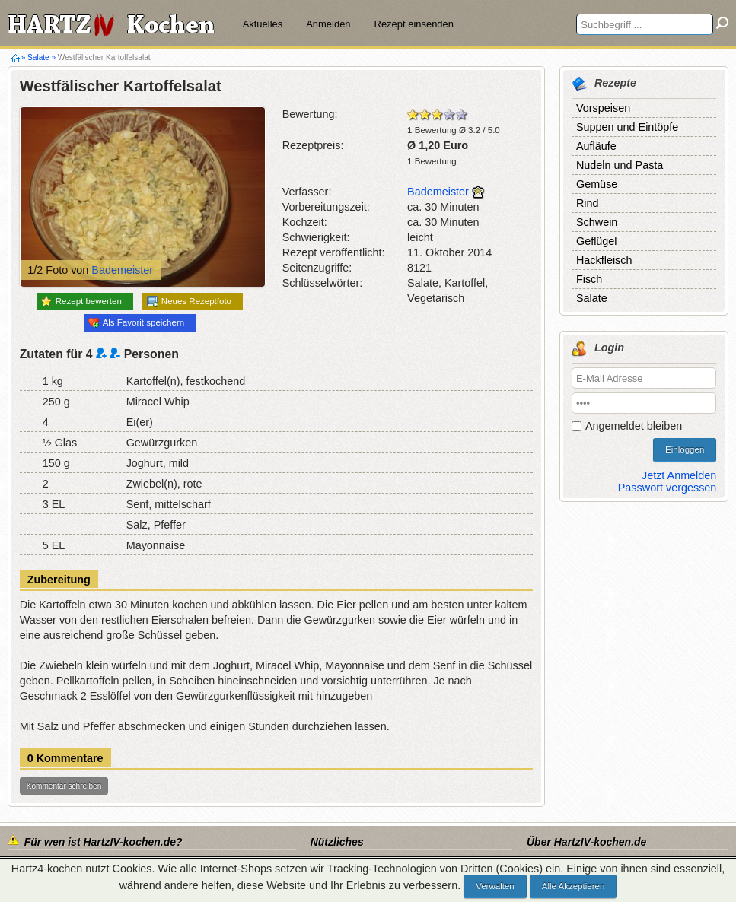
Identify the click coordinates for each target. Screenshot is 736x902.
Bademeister (122, 270)
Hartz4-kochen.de (15, 57)
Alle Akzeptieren (573, 886)
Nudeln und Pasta (619, 165)
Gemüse (596, 184)
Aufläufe (596, 146)
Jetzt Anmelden (679, 475)
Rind (587, 203)
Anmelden (328, 24)
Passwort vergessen (667, 487)
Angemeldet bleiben (633, 425)
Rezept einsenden (414, 24)
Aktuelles (263, 24)
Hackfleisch (604, 260)
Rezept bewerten (81, 301)
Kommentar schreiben (64, 786)
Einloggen (684, 449)
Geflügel (596, 241)
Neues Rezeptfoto (189, 301)
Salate (38, 57)
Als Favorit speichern (136, 323)
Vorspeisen (603, 108)
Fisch (589, 279)
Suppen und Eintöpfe (627, 127)
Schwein (596, 222)
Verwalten (495, 886)
